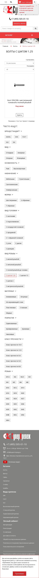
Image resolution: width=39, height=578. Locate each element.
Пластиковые (11, 308)
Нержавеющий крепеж (10, 517)
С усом (8, 243)
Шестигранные (11, 200)
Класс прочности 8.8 (13, 366)
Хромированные (12, 329)
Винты (5, 473)
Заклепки (6, 481)
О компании (7, 532)
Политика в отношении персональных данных (18, 543)
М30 (7, 404)
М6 (20, 382)
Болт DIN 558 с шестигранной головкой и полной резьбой (19, 101)
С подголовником (12, 222)
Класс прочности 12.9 (13, 350)
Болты (15, 46)
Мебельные (10, 179)
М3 (29, 377)
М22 (7, 399)
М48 (7, 415)
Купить (19, 115)
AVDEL (8, 137)
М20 (22, 393)
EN (14, 142)
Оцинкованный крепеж (11, 514)
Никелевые (10, 334)
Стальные (23, 308)
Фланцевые (21, 158)
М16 (7, 393)
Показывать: (30, 66)
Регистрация (7, 528)
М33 (15, 404)
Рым (7, 169)
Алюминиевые (11, 297)
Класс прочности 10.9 (13, 345)
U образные (25, 200)
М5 (14, 382)
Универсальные (11, 190)
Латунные (24, 297)
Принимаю (19, 573)
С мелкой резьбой (12, 259)
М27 (22, 399)
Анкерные (21, 153)
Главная (5, 46)
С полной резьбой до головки (16, 270)
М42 (15, 409)
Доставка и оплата (9, 536)
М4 (7, 382)
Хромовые (25, 329)
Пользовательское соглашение (13, 547)
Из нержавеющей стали (14, 302)
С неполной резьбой (13, 265)
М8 (27, 382)
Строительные (24, 179)
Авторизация (7, 525)
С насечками (10, 216)
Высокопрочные (19, 169)
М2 (15, 377)
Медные (9, 313)
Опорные (9, 158)
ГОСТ (24, 137)
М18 (15, 393)
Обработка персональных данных (14, 539)
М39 (7, 409)
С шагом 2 (9, 281)
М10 (7, 388)
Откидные (9, 153)
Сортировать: (30, 60)
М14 (22, 388)
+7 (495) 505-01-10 (19, 18)
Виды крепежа (9, 492)
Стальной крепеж (9, 510)
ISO (7, 142)
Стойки (5, 484)
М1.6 (7, 377)
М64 (7, 420)
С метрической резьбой (14, 286)
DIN (16, 137)
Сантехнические (12, 184)
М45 (22, 409)
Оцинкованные (11, 323)
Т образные (10, 206)
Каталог (6, 466)
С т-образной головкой (14, 238)
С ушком (18, 243)
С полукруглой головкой (14, 227)
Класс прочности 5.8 (13, 361)
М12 (15, 388)
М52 (15, 415)
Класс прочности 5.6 (13, 356)
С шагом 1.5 (24, 275)
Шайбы (5, 488)
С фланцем (10, 249)
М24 (15, 399)
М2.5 (22, 377)
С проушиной (10, 232)
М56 (22, 415)
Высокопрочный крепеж (11, 506)
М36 (22, 404)
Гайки (5, 477)
